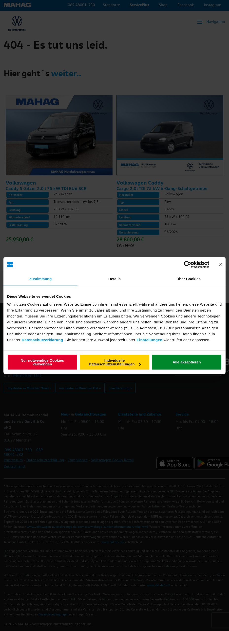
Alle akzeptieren (186, 362)
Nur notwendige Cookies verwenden (42, 362)
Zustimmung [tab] (40, 279)
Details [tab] (114, 279)
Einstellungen (149, 339)
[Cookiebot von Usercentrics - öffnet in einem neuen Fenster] (187, 264)
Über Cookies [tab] (188, 279)
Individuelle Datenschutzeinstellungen (115, 362)
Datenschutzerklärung (42, 339)
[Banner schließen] (220, 264)
